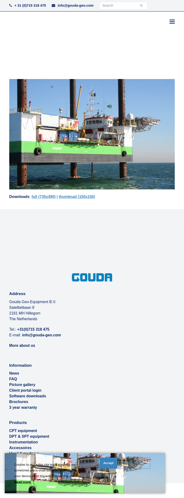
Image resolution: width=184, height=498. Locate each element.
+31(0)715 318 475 (33, 329)
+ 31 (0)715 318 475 (30, 5)
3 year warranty (23, 407)
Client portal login (25, 390)
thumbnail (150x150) (77, 197)
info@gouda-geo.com (75, 5)
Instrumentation (23, 442)
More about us (22, 345)
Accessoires (20, 448)
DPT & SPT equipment (29, 436)
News (14, 373)
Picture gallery (22, 385)
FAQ (13, 379)
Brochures (18, 402)
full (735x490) (43, 197)
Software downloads (27, 396)
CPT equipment (23, 431)
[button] (172, 21)
